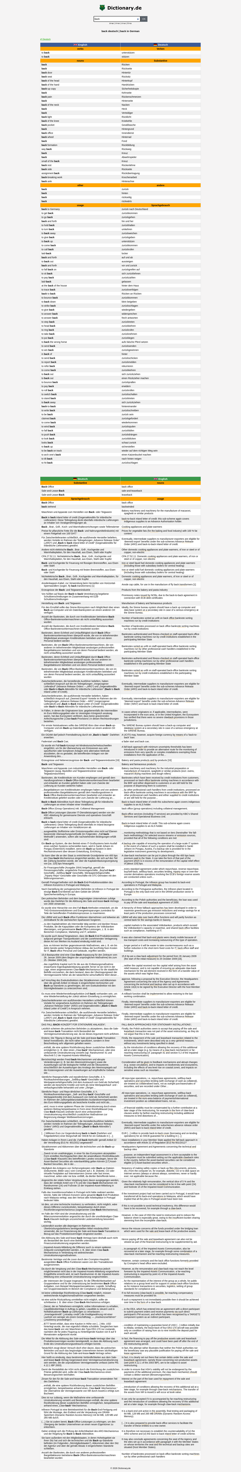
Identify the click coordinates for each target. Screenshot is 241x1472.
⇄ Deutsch (45, 39)
